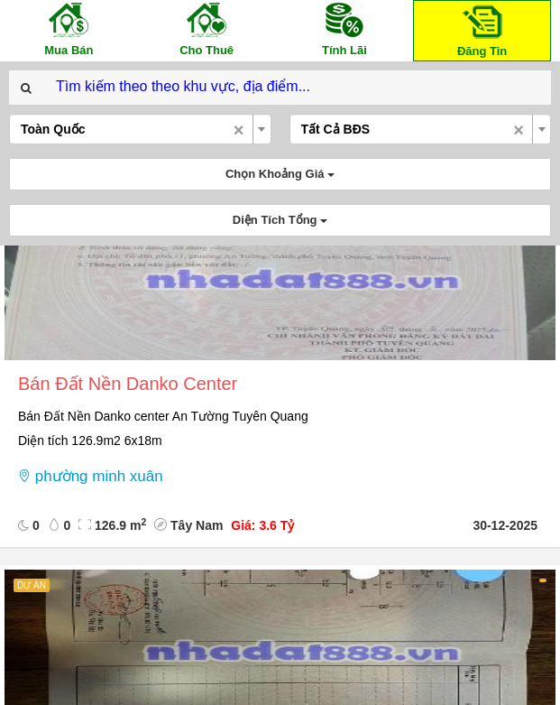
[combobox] (140, 129)
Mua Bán (68, 28)
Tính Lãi (344, 28)
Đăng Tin (482, 29)
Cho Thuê (206, 28)
